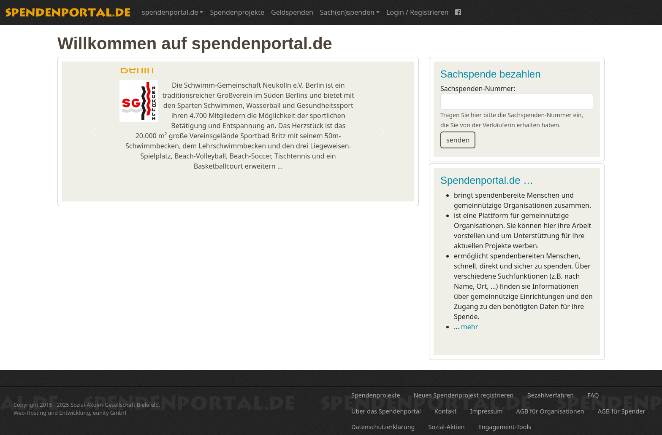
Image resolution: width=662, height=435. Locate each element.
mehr (469, 326)
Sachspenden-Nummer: (477, 88)
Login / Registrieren (417, 12)
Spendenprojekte (237, 12)
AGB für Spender (622, 411)
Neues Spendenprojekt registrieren (464, 395)
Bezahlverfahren (550, 395)
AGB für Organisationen (550, 411)
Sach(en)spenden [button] (347, 12)
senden (457, 140)
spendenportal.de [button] (170, 12)
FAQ (593, 395)
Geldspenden (292, 12)
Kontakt (445, 411)
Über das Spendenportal (386, 411)
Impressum (486, 411)
